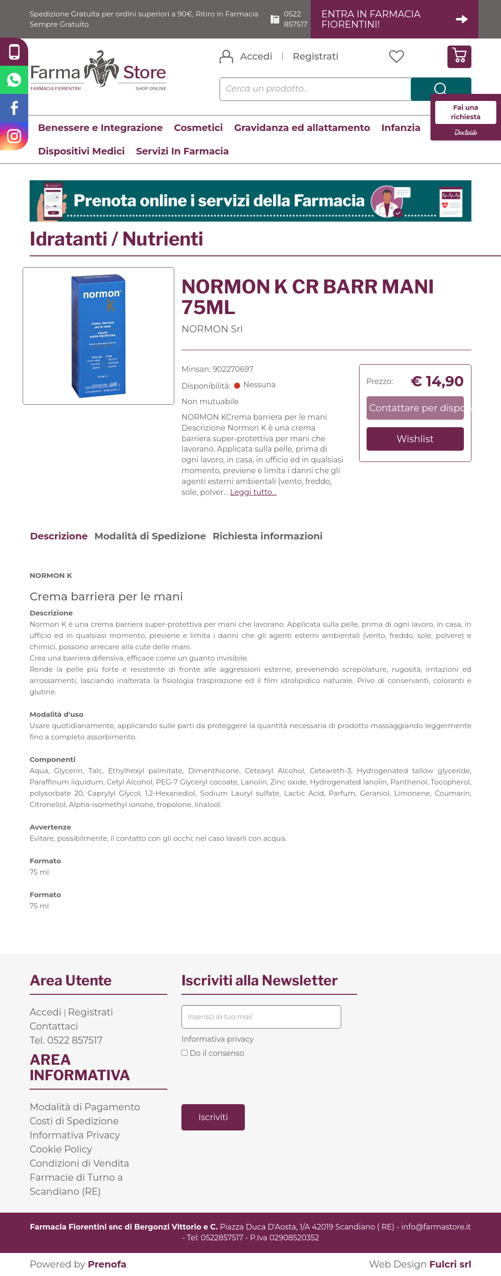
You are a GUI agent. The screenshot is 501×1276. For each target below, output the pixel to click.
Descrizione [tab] (59, 536)
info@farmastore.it (436, 1226)
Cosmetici (198, 127)
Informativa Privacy (75, 1135)
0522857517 (222, 1237)
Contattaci (54, 1026)
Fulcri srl (450, 1264)
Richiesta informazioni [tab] (267, 536)
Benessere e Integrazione (100, 127)
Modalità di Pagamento (85, 1107)
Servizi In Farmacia (182, 151)
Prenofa (107, 1264)
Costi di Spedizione (74, 1121)
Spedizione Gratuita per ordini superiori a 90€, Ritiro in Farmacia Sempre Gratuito (132, 19)
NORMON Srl (212, 329)
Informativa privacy (217, 1039)
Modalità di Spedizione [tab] (150, 536)
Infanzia (401, 127)
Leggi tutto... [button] (253, 492)
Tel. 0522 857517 (66, 1040)
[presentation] (252, 1080)
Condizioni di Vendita (79, 1163)
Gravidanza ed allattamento (302, 127)
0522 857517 (300, 19)
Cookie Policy (61, 1149)
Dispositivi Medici (81, 151)
